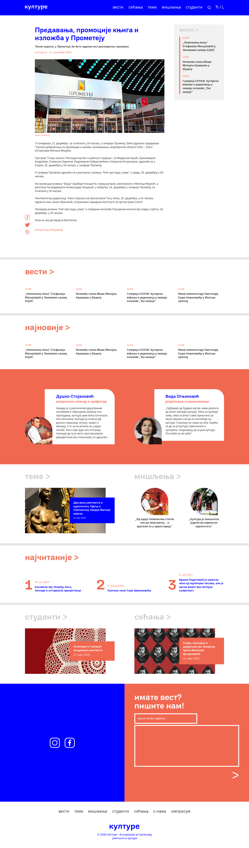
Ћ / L (219, 7)
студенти (194, 7)
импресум (180, 812)
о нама (159, 812)
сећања (135, 7)
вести (118, 7)
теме (152, 7)
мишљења (171, 7)
